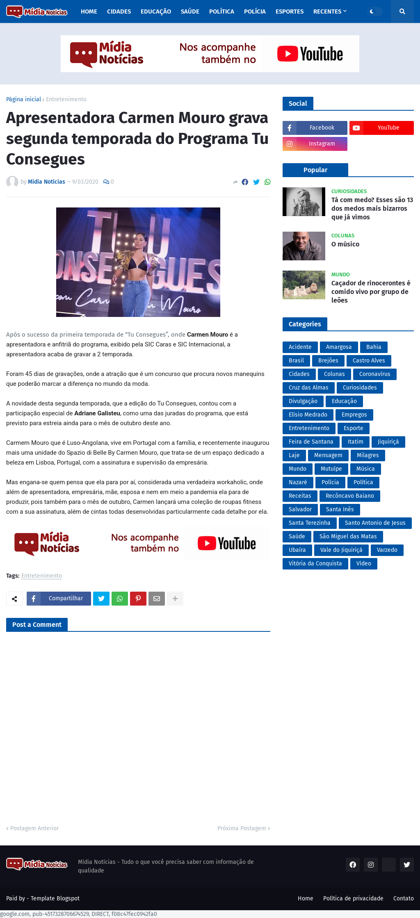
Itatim (355, 441)
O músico (345, 244)
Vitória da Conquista (315, 563)
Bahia (373, 347)
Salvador (300, 509)
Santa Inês (340, 509)
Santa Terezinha (310, 522)
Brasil (296, 360)
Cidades (299, 374)
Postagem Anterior (34, 828)
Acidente (300, 347)
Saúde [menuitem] (190, 11)
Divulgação (303, 401)
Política (363, 482)
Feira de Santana (311, 441)
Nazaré (298, 482)
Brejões (328, 360)
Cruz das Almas (309, 387)
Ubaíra (297, 550)
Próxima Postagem (241, 828)
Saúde (297, 536)
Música (365, 468)
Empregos (354, 414)
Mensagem (328, 455)
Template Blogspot (55, 898)
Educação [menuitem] (156, 11)
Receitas (300, 495)
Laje (294, 455)
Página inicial (23, 100)
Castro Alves (369, 360)
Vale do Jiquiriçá (341, 550)
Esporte (353, 428)
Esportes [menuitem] (290, 11)
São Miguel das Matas (348, 536)
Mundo (297, 468)
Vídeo (363, 563)
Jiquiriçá (388, 441)
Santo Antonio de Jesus (375, 522)
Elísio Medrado (308, 414)
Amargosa (339, 347)
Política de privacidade (353, 898)
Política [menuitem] (221, 11)
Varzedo (387, 550)
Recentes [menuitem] (327, 11)
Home (305, 898)
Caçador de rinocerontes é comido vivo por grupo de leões (371, 291)
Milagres (368, 455)
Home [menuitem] (89, 11)
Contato (403, 898)
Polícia (330, 482)
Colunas (334, 374)
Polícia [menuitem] (255, 11)
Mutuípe (331, 468)
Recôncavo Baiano (350, 495)
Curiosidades (360, 387)
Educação (344, 401)
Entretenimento (66, 100)
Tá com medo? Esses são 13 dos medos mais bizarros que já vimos (372, 208)
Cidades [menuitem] (119, 11)
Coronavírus (374, 374)
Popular (315, 170)
